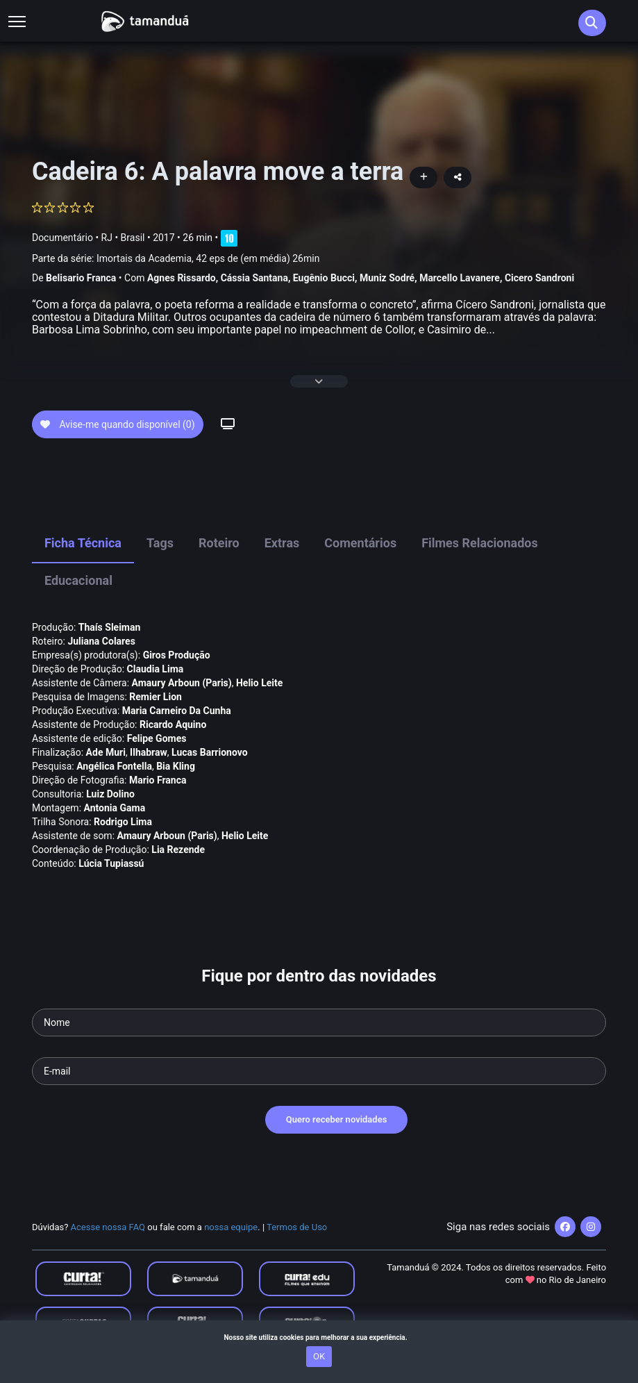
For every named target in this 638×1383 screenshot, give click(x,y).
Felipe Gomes (157, 738)
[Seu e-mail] (319, 1071)
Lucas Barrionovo (209, 752)
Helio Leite (259, 682)
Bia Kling (175, 766)
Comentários (360, 543)
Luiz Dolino (110, 794)
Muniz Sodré (387, 277)
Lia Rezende (178, 849)
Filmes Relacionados (479, 543)
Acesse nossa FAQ (108, 1227)
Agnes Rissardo (181, 277)
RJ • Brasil (123, 237)
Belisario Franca (81, 277)
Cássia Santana (254, 277)
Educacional (78, 580)
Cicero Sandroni (539, 277)
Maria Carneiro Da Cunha (176, 710)
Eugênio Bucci (324, 277)
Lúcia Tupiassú (111, 863)
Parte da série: (175, 259)
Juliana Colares (101, 641)
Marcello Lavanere (459, 277)
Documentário (62, 237)
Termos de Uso (297, 1227)
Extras (282, 543)
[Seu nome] (319, 1022)
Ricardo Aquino (173, 724)
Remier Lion (155, 696)
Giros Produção (176, 655)
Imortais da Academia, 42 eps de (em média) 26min (207, 258)
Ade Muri (106, 752)
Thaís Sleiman (109, 627)
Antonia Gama (115, 807)
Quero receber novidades (336, 1119)
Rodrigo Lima (123, 821)
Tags (160, 543)
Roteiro (219, 543)
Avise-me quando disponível (117, 424)
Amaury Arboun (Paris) (182, 682)
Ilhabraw (148, 752)
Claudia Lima (155, 668)
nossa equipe (231, 1227)
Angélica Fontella (114, 766)
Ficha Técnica (82, 543)
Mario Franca (158, 780)
